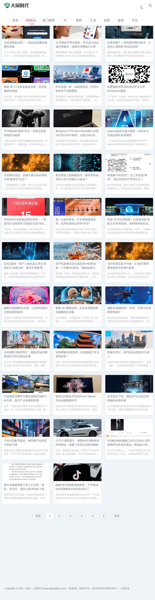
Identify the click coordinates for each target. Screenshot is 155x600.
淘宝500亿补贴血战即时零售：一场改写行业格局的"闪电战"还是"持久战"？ (25, 223)
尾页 (117, 515)
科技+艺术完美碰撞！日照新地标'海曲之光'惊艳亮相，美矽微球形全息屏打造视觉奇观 (129, 223)
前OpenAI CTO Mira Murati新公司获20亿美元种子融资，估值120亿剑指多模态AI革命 (77, 135)
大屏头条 (125, 588)
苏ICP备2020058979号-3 (104, 588)
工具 (93, 20)
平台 (135, 20)
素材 (79, 20)
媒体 (121, 20)
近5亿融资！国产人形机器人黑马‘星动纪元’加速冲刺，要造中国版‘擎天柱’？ (25, 267)
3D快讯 (31, 20)
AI (65, 20)
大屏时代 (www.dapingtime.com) (49, 588)
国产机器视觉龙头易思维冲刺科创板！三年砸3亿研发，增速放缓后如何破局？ (76, 267)
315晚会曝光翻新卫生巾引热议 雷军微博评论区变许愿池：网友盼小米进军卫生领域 (128, 444)
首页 (15, 20)
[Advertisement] (77, 551)
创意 (107, 20)
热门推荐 (48, 20)
